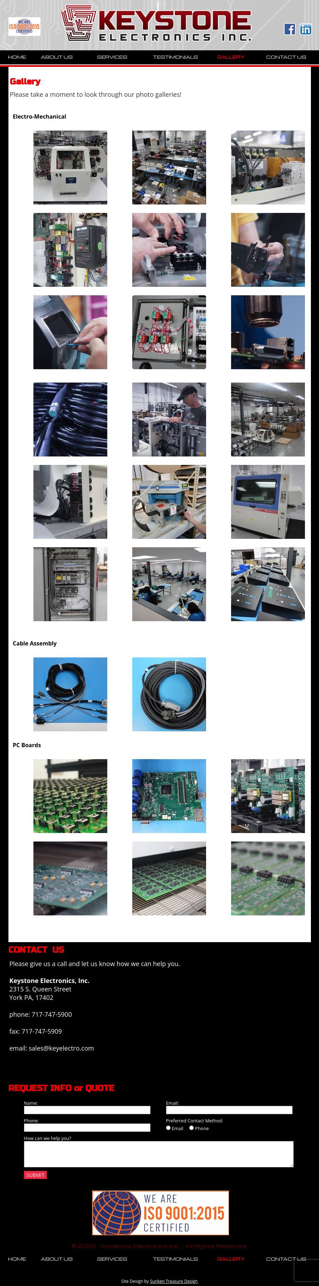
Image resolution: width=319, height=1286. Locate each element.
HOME (17, 57)
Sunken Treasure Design (174, 1281)
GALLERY (231, 57)
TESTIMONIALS (175, 57)
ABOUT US (57, 57)
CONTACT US (286, 57)
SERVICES (112, 57)
